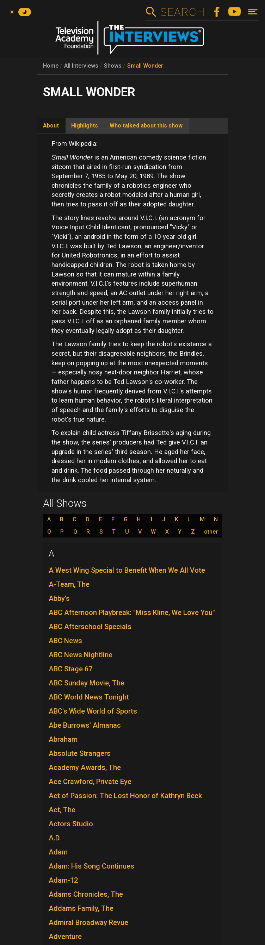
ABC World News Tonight (89, 697)
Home (50, 65)
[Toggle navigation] (252, 11)
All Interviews (81, 65)
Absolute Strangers (80, 753)
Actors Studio (71, 824)
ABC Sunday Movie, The (86, 683)
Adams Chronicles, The (86, 894)
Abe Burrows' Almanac (85, 725)
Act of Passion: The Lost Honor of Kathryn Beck (125, 795)
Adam (58, 852)
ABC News (65, 640)
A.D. (55, 838)
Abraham (63, 739)
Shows (113, 65)
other (211, 532)
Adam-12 (63, 880)
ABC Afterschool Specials (90, 626)
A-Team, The (69, 584)
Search (182, 12)
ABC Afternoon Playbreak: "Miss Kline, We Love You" (132, 612)
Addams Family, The (81, 908)
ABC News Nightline (80, 655)
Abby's (59, 598)
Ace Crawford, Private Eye (90, 781)
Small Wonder (145, 65)
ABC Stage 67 (70, 669)
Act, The (62, 810)
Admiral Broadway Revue (88, 922)
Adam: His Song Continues (91, 866)
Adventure (65, 936)
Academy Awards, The (85, 767)
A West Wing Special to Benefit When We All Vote (127, 570)
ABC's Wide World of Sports (93, 711)
